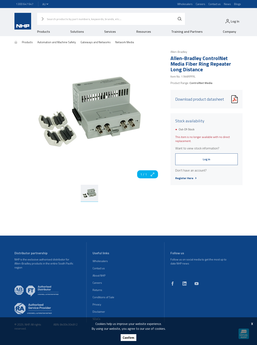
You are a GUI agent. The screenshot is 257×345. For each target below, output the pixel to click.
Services (110, 31)
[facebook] (172, 284)
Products (43, 31)
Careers (200, 4)
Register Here (186, 178)
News (227, 4)
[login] (232, 21)
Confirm (128, 337)
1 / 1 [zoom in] (147, 174)
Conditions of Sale (103, 297)
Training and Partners (187, 31)
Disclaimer (99, 311)
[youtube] (197, 284)
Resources (143, 31)
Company (229, 31)
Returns (97, 290)
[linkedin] (185, 284)
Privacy (97, 304)
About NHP (99, 275)
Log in (206, 159)
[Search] (179, 18)
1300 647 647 (24, 4)
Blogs (237, 4)
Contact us (214, 4)
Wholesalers (185, 4)
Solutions (77, 31)
